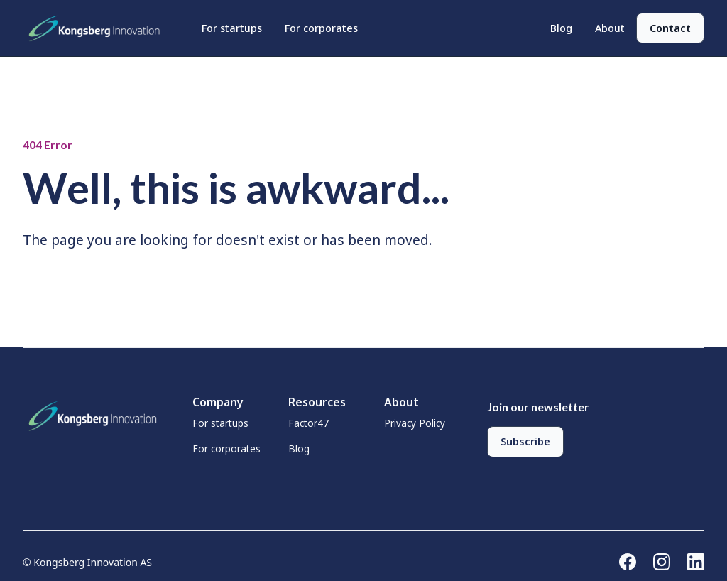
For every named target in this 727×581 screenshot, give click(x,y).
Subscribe (525, 441)
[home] (98, 28)
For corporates (321, 28)
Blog (561, 28)
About (610, 28)
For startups (232, 28)
